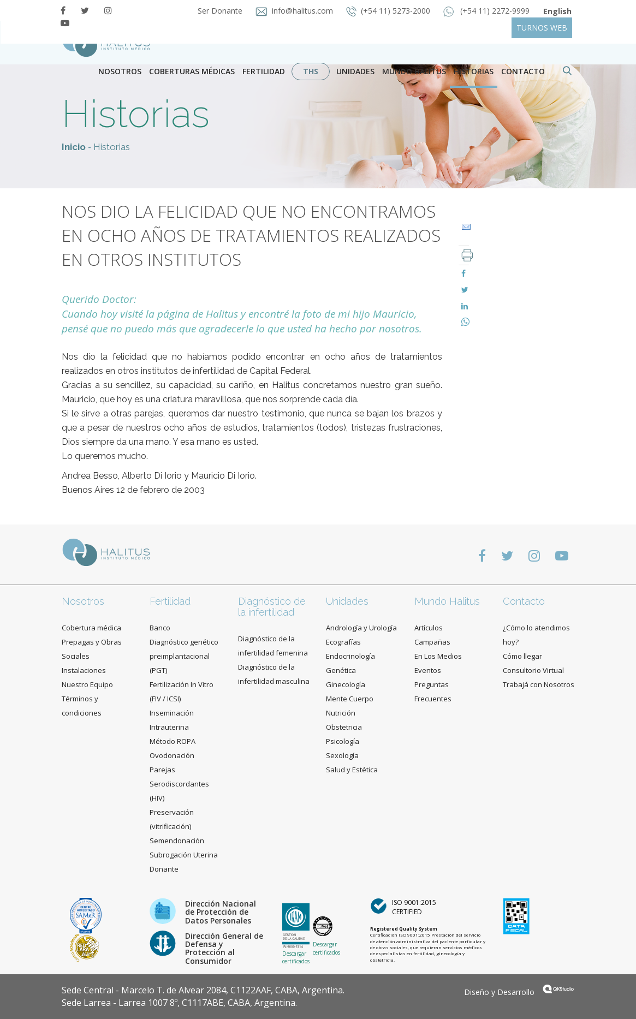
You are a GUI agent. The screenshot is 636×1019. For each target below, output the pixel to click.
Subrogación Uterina (184, 855)
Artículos (428, 628)
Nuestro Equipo (87, 684)
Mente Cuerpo (349, 699)
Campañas (432, 642)
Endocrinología (350, 656)
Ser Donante (221, 10)
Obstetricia (344, 727)
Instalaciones (84, 670)
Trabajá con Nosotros (538, 684)
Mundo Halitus (414, 71)
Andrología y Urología (361, 628)
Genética (341, 670)
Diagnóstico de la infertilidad (272, 606)
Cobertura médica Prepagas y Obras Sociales (92, 642)
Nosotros (119, 71)
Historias (474, 71)
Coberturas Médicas (192, 71)
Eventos (427, 670)
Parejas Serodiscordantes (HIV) (179, 784)
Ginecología (345, 684)
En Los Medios (438, 656)
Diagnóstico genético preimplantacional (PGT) (184, 656)
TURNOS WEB (541, 27)
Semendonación (177, 840)
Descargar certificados (296, 957)
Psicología (342, 741)
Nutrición (340, 713)
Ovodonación (172, 755)
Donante (164, 869)
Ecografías (343, 642)
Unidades (355, 71)
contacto (523, 71)
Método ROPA (172, 741)
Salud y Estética (352, 769)
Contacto (524, 601)
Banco (160, 628)
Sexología (342, 755)
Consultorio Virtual (533, 670)
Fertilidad (263, 71)
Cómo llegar (522, 656)
